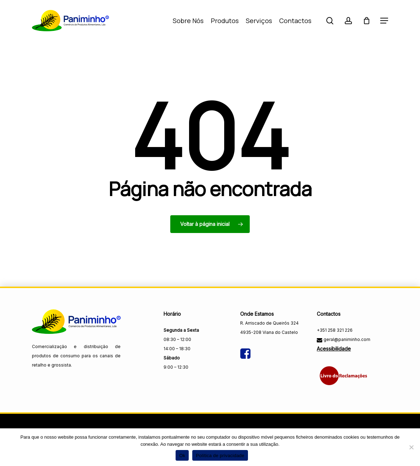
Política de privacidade (220, 455)
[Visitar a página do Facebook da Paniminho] (245, 348)
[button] (384, 21)
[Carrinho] (366, 21)
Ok (182, 455)
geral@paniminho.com (346, 339)
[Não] (411, 447)
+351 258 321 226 (335, 330)
